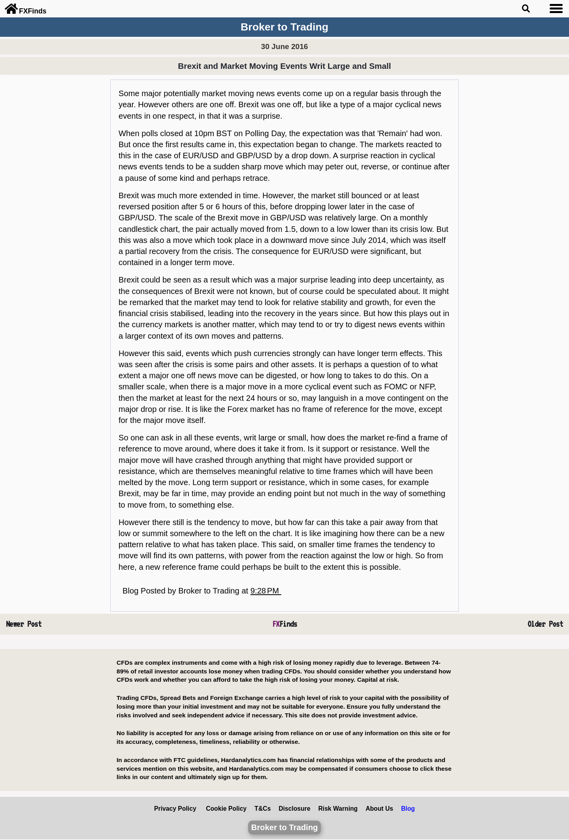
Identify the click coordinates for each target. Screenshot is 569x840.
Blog (408, 808)
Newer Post (23, 624)
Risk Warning (338, 808)
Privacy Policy (175, 808)
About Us (379, 808)
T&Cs (262, 808)
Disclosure (294, 808)
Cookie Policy (226, 808)
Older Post (545, 624)
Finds (284, 624)
